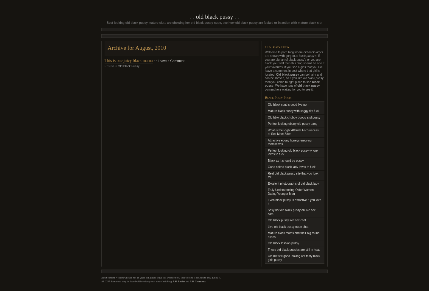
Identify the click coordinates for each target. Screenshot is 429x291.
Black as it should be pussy (286, 160)
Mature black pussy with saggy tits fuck (293, 111)
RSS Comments (198, 281)
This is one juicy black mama (129, 60)
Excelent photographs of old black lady (293, 183)
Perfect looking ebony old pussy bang (292, 123)
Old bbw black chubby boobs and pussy (294, 117)
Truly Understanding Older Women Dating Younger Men (291, 191)
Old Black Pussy (214, 16)
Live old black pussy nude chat (288, 226)
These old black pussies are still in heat (294, 249)
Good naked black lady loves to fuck (291, 167)
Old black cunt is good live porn (288, 104)
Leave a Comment (171, 61)
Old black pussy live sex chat (287, 220)
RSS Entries (179, 281)
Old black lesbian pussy (283, 243)
